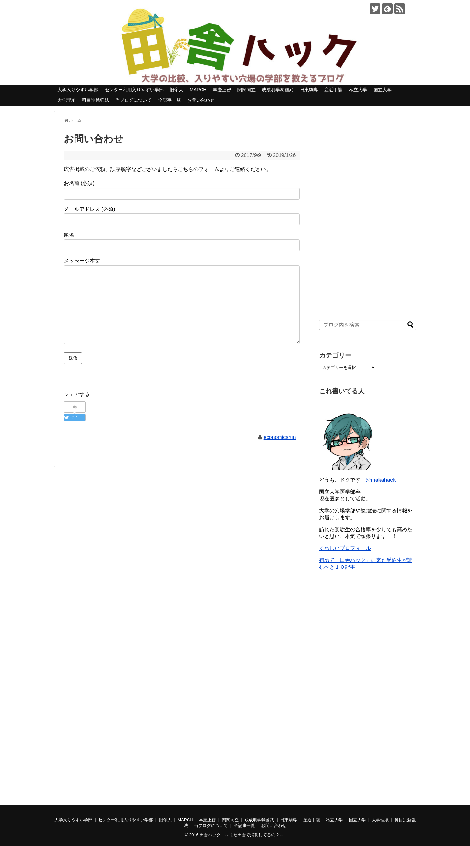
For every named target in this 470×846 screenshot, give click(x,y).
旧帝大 (176, 89)
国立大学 (382, 89)
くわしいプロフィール (345, 548)
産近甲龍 (333, 89)
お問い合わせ (200, 100)
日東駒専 (309, 89)
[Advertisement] (367, 208)
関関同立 (246, 89)
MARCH (198, 89)
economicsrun (280, 437)
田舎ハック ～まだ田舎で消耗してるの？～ (242, 834)
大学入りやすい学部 (77, 89)
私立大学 (358, 89)
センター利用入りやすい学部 (134, 89)
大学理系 (66, 100)
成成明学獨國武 (277, 89)
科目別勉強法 (95, 100)
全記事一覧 (169, 100)
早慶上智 (222, 89)
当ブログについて (133, 100)
